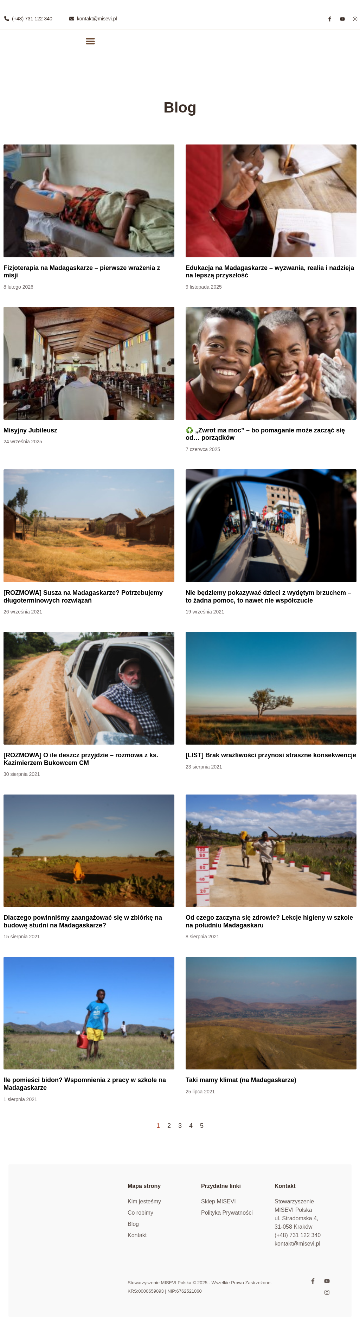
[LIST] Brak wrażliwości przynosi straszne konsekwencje (271, 755)
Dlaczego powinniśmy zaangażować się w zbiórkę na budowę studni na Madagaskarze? (83, 921)
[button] (90, 41)
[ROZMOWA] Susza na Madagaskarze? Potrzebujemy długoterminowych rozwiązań (83, 596)
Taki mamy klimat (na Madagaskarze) (241, 1080)
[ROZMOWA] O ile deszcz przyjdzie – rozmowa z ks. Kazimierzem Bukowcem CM (81, 759)
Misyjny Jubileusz (30, 430)
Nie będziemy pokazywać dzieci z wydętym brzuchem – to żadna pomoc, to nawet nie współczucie (268, 596)
